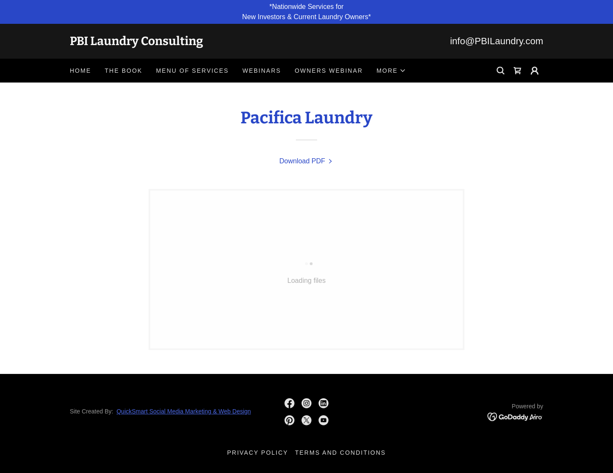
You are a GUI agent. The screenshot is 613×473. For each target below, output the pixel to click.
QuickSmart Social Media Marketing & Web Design (184, 411)
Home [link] (80, 70)
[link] (188, 42)
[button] (391, 71)
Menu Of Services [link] (192, 70)
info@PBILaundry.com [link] (496, 41)
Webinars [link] (261, 70)
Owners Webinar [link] (329, 70)
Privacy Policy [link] (257, 452)
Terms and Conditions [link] (340, 452)
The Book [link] (123, 70)
